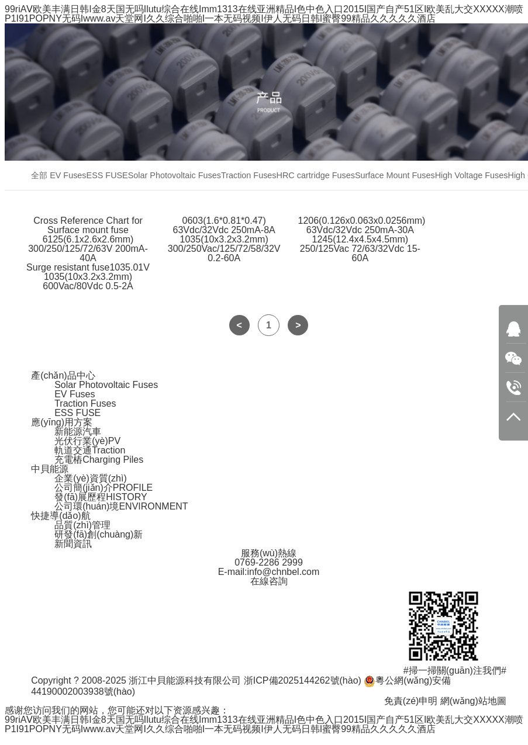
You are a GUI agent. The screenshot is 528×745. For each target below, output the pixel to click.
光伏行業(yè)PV (87, 441)
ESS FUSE (107, 175)
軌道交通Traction (89, 450)
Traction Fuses (249, 175)
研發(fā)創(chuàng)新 (98, 534)
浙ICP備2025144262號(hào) (302, 680)
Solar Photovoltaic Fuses (174, 175)
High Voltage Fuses (471, 175)
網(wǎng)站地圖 (473, 701)
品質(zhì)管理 (82, 525)
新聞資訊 (73, 544)
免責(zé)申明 (411, 701)
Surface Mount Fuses (395, 175)
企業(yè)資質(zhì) (90, 478)
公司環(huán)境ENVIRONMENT (121, 506)
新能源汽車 (77, 431)
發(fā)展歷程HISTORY (100, 497)
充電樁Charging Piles (98, 460)
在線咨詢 (269, 581)
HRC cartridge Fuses (316, 175)
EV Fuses (68, 175)
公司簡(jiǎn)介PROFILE (103, 488)
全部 (39, 175)
